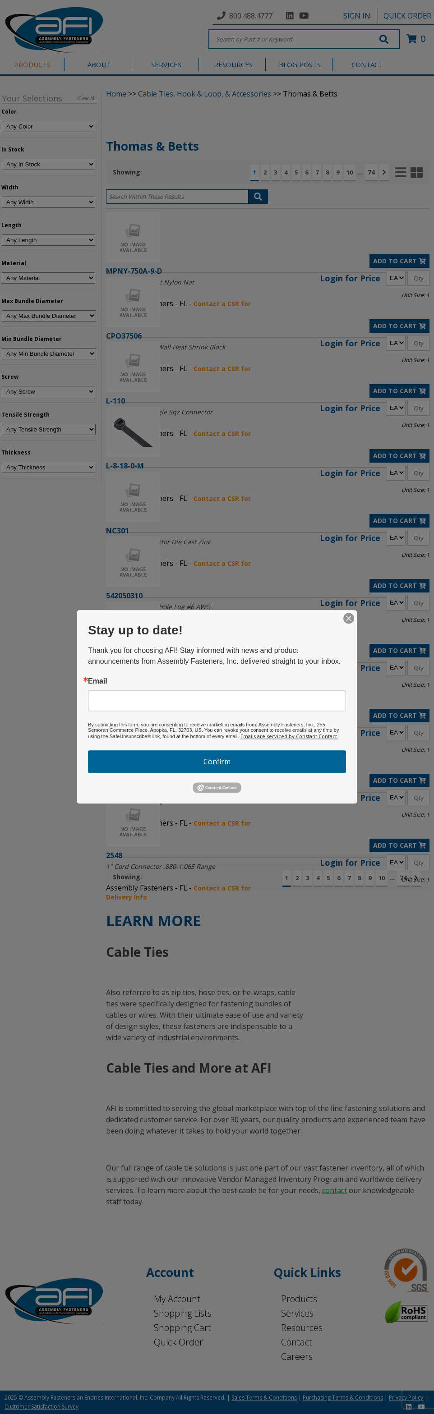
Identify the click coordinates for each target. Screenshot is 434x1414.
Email (97, 681)
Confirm (217, 762)
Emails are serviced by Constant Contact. (289, 736)
